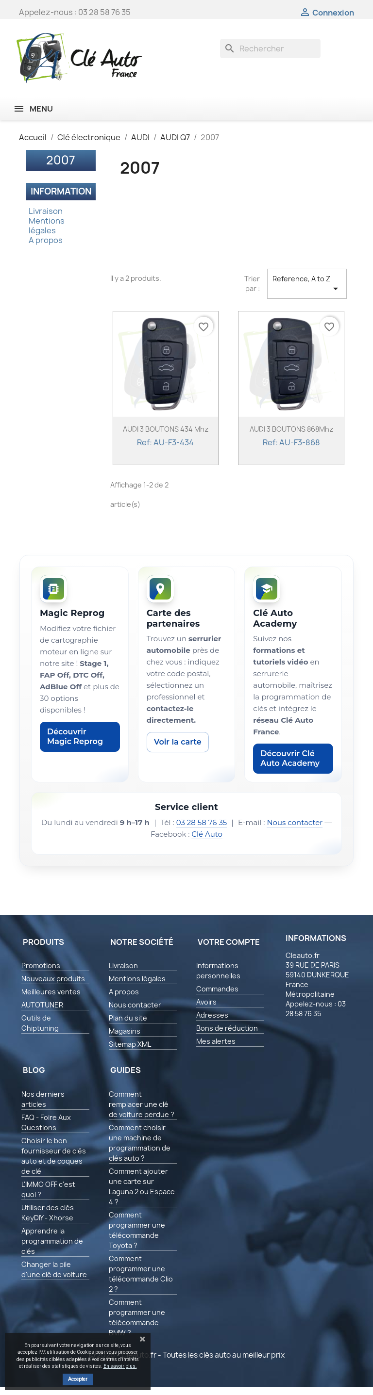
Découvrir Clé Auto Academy (290, 758)
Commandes (217, 988)
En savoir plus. (120, 1366)
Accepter (77, 1379)
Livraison (46, 211)
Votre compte (229, 942)
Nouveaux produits (53, 978)
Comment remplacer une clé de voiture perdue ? (141, 1104)
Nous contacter (294, 822)
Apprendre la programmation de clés (52, 1241)
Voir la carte (178, 741)
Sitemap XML (130, 1044)
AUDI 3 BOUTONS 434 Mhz (165, 429)
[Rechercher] (270, 48)
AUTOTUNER (42, 1004)
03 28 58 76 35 (201, 822)
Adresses (212, 1015)
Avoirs (206, 1001)
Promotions (40, 965)
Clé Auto (206, 834)
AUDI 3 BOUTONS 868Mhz (291, 429)
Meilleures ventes (51, 991)
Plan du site (128, 1017)
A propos (46, 240)
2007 (60, 160)
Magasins (124, 1031)
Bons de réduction (227, 1028)
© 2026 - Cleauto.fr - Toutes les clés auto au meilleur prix (187, 1355)
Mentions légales (47, 225)
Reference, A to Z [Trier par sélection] (306, 284)
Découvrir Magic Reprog (75, 736)
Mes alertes (216, 1041)
